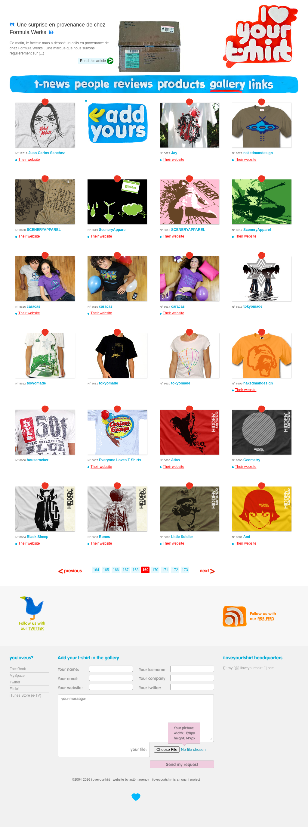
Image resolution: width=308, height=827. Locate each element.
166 (116, 570)
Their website (29, 159)
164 (96, 570)
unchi (185, 779)
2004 (78, 779)
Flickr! (14, 689)
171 (165, 570)
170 (155, 570)
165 (106, 570)
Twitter (15, 682)
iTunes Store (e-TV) (25, 695)
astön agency (139, 779)
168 (136, 570)
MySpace (17, 675)
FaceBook (18, 669)
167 (126, 570)
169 (145, 570)
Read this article (93, 61)
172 (175, 570)
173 (185, 570)
